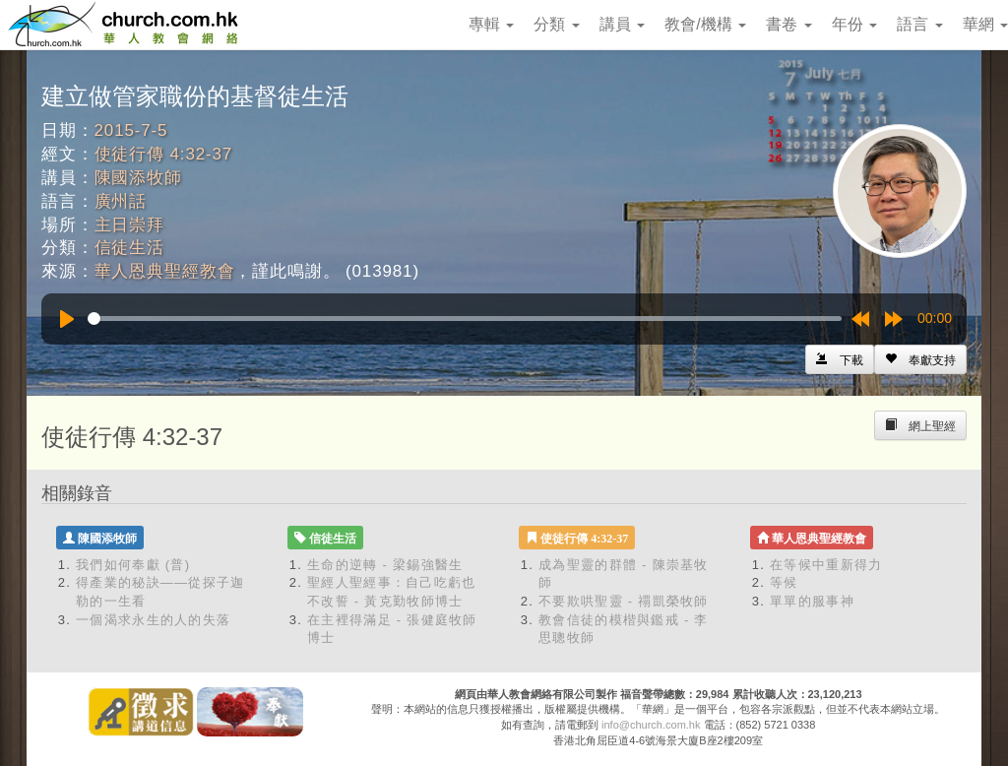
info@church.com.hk (650, 725)
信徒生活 (129, 247)
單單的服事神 (812, 601)
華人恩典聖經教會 (164, 271)
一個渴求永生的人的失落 (153, 619)
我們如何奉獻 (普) (133, 564)
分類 (556, 24)
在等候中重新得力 (826, 564)
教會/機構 (705, 24)
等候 (784, 582)
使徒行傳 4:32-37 (163, 154)
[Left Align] (920, 359)
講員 (622, 24)
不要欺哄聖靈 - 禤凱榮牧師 (623, 601)
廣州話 (121, 201)
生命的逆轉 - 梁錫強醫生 (385, 564)
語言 (919, 24)
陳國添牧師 (138, 177)
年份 (854, 24)
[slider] (465, 318)
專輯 (491, 24)
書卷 (788, 24)
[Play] (67, 319)
